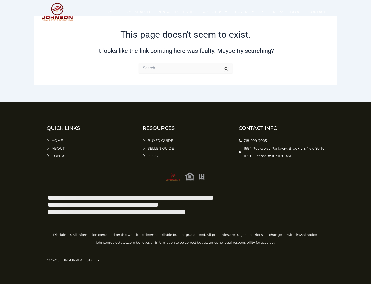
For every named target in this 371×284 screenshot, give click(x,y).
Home (109, 12)
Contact (317, 12)
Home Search (136, 12)
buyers (244, 12)
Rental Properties (176, 12)
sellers (272, 12)
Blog (295, 12)
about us (215, 12)
